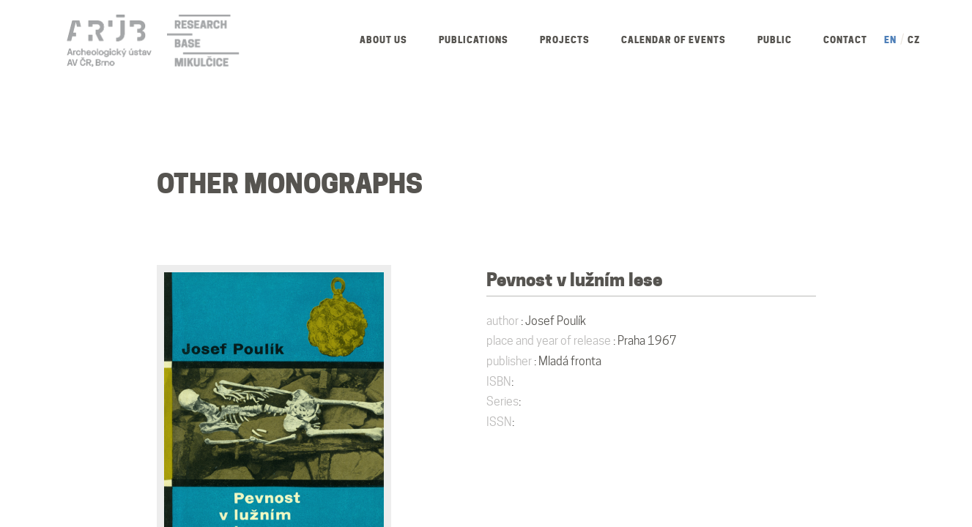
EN (890, 39)
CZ (914, 39)
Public (774, 39)
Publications (473, 39)
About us (383, 39)
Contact (845, 39)
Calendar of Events (673, 39)
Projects (565, 39)
